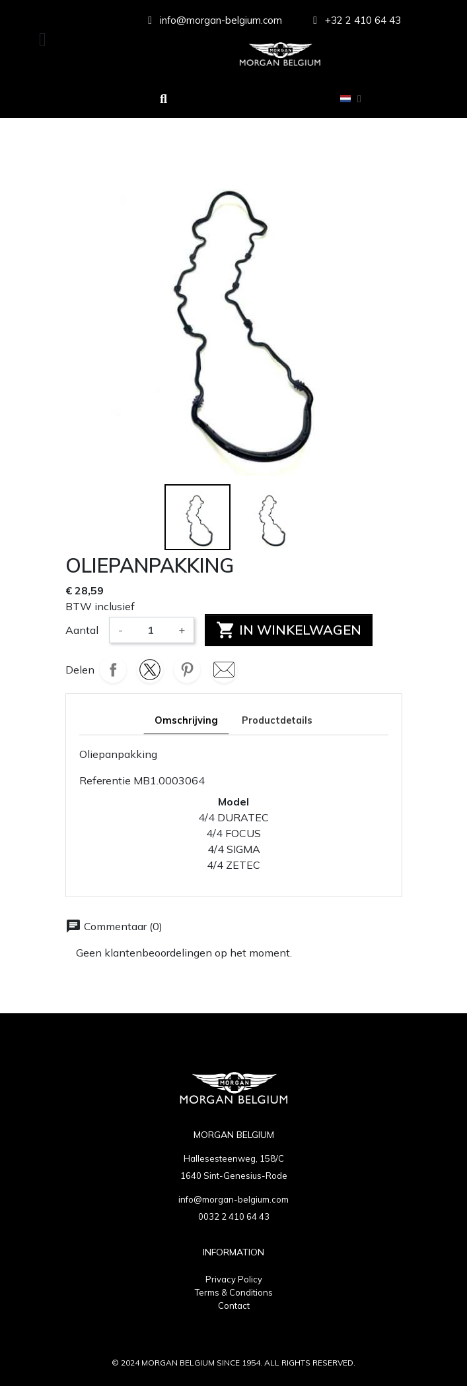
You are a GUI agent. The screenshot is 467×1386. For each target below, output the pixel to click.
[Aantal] (150, 630)
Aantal (81, 630)
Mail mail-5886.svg (224, 669)
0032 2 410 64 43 (233, 1216)
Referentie (105, 780)
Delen (113, 669)
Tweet (150, 669)
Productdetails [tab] (277, 720)
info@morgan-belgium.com (233, 1199)
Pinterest (187, 669)
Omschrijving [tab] (186, 720)
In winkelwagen (288, 630)
